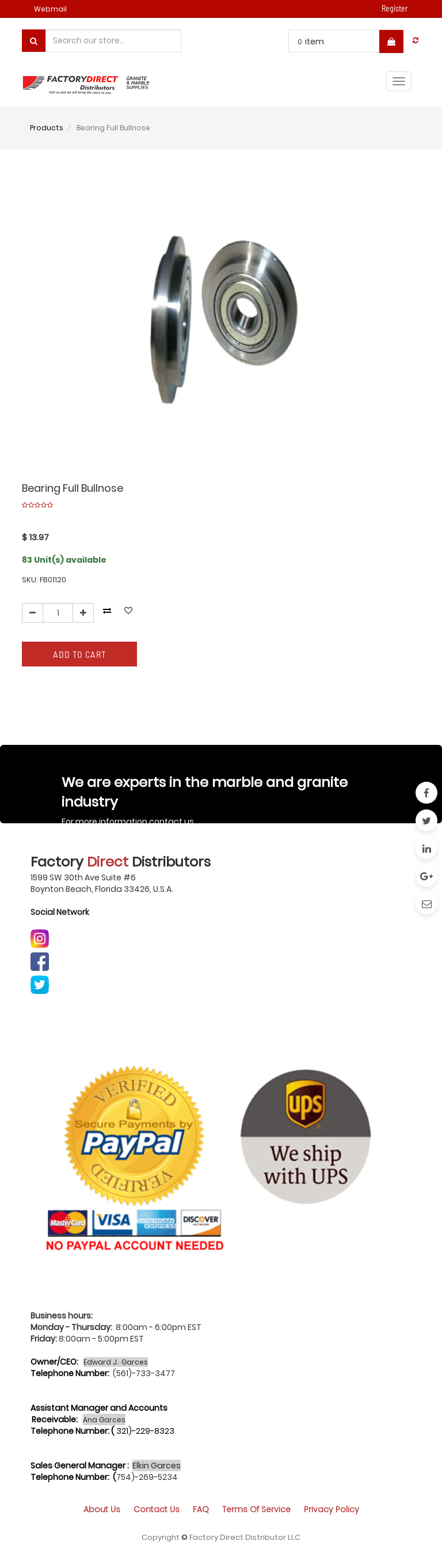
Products (46, 128)
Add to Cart (79, 654)
